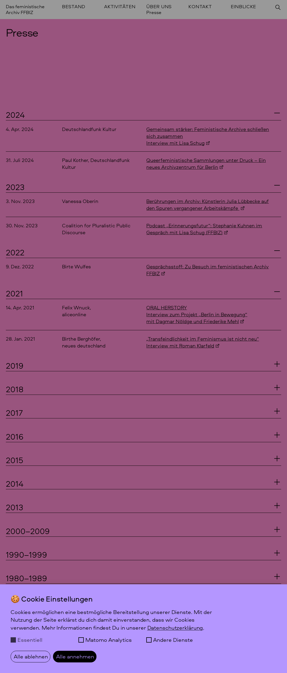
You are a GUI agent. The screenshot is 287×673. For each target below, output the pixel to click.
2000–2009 (28, 530)
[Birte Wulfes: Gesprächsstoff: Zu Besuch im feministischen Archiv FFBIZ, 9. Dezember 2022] (143, 270)
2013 (14, 507)
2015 (14, 460)
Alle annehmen (75, 656)
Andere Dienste (173, 640)
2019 (15, 365)
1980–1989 (26, 578)
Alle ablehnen (31, 656)
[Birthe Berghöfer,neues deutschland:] (143, 342)
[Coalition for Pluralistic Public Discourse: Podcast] (143, 229)
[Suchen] (278, 7)
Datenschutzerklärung (175, 627)
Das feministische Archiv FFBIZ (25, 9)
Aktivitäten (120, 7)
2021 (14, 293)
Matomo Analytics (108, 640)
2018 (15, 389)
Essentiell (29, 640)
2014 (14, 483)
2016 (15, 436)
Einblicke (244, 7)
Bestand (73, 7)
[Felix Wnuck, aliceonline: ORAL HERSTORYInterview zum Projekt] (143, 314)
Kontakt (200, 7)
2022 (15, 252)
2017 (14, 412)
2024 (15, 114)
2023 (15, 186)
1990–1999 (26, 554)
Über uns (159, 7)
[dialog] (143, 628)
